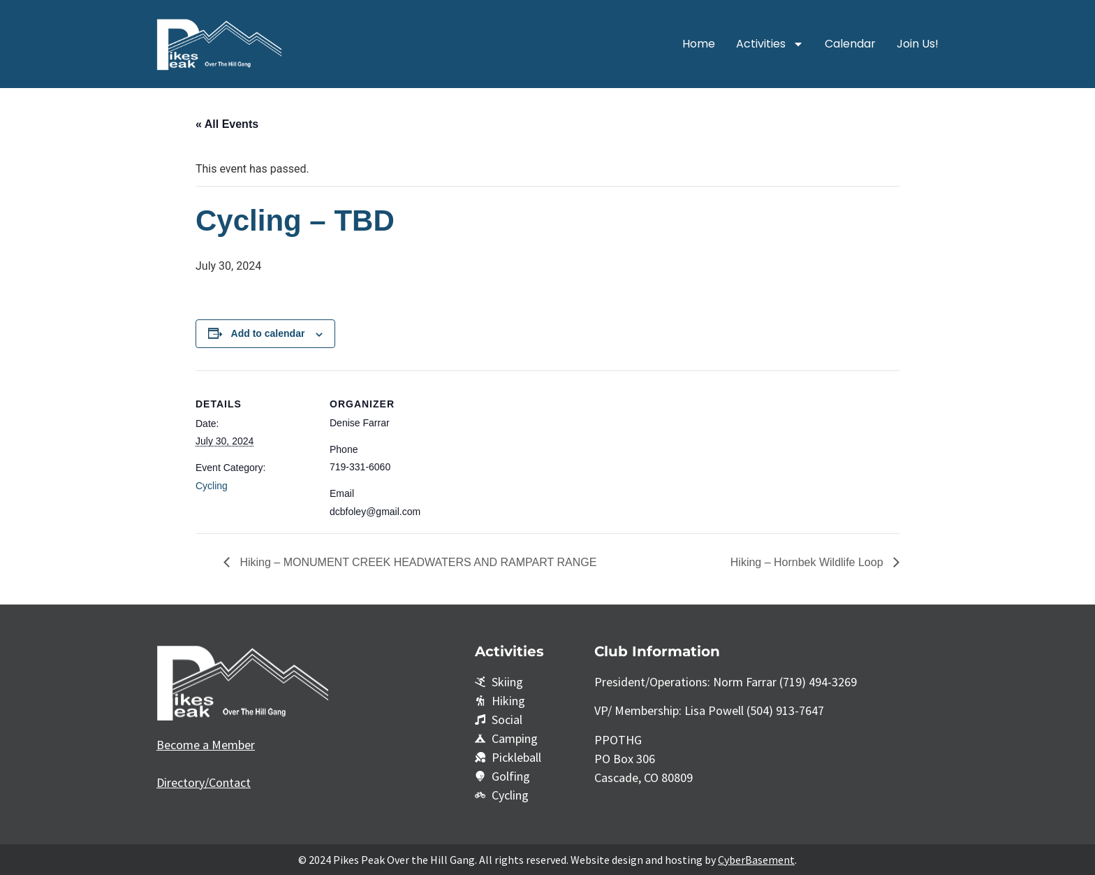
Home (698, 44)
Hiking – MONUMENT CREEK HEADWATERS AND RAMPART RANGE (416, 562)
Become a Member (205, 745)
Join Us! (918, 44)
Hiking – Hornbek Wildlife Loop (808, 562)
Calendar (850, 44)
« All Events (227, 124)
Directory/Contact (203, 782)
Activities (770, 44)
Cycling (212, 485)
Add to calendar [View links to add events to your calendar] (268, 333)
